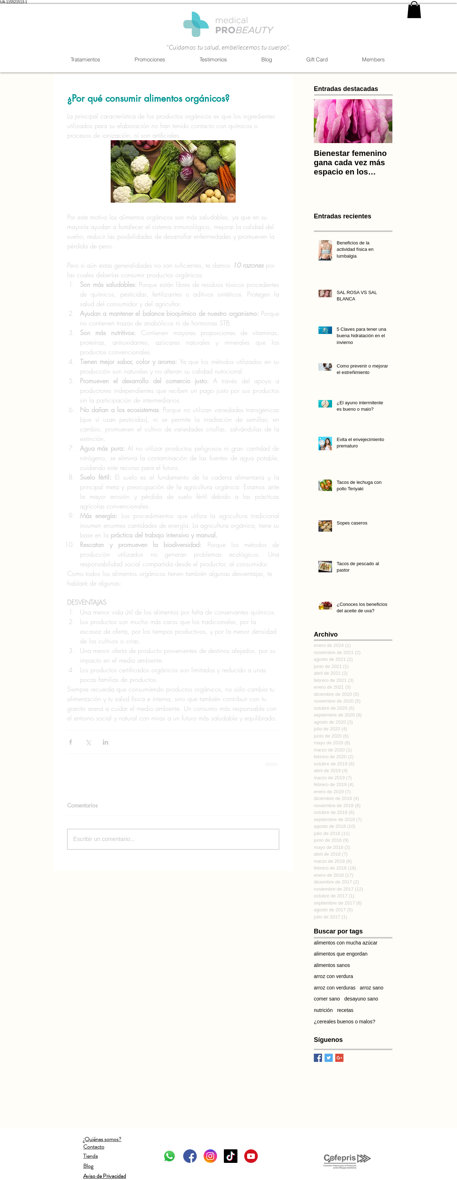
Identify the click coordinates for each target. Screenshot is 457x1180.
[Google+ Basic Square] (339, 1058)
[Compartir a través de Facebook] (70, 742)
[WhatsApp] (169, 1156)
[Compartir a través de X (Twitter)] (88, 742)
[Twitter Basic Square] (329, 1058)
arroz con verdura (333, 976)
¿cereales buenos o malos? (344, 1021)
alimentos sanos (332, 965)
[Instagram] (210, 1156)
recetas (345, 1010)
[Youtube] (251, 1156)
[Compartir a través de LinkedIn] (105, 742)
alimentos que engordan (340, 954)
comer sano (327, 999)
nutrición (323, 1010)
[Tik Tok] (230, 1156)
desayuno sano (361, 999)
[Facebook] (190, 1156)
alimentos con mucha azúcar (345, 943)
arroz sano (371, 988)
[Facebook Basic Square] (318, 1058)
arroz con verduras (335, 988)
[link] (414, 9)
